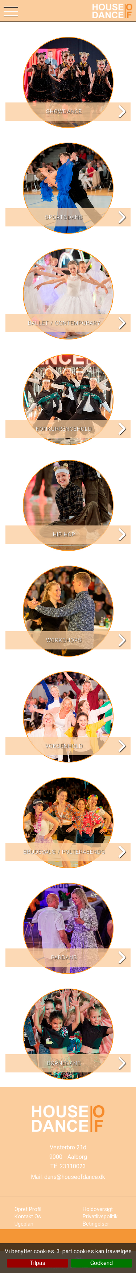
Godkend (101, 1263)
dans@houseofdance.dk (74, 1176)
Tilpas (37, 1263)
